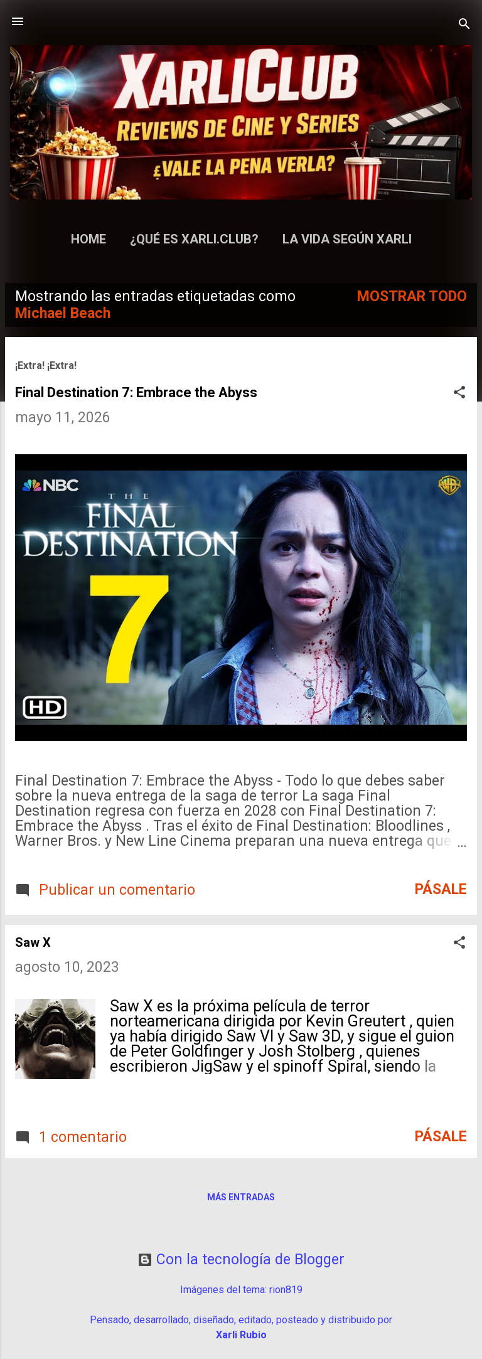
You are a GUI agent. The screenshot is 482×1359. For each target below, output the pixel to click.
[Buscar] (464, 25)
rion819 (286, 1290)
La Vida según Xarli (347, 239)
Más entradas (241, 1197)
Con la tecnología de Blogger (241, 1259)
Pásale (441, 889)
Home (88, 239)
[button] (459, 394)
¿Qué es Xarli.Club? (194, 239)
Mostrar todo (412, 296)
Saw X (33, 942)
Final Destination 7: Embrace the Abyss (136, 392)
